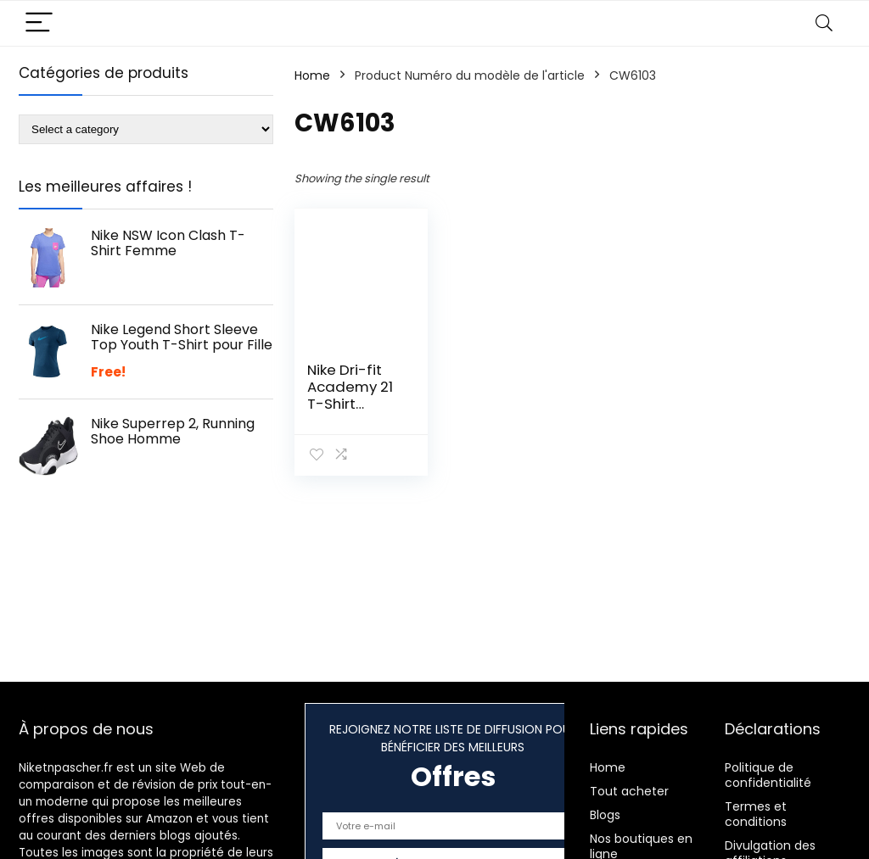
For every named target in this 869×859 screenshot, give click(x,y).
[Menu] (39, 23)
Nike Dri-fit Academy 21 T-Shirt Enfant (350, 395)
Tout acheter (629, 791)
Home (312, 75)
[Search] (824, 23)
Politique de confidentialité (768, 775)
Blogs (605, 814)
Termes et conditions (756, 814)
